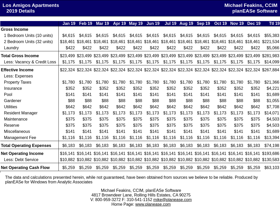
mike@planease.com (172, 199)
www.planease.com (153, 204)
